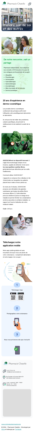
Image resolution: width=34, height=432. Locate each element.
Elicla (3, 429)
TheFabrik (18, 429)
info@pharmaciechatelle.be (14, 372)
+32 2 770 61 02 (11, 370)
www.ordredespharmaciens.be (11, 424)
